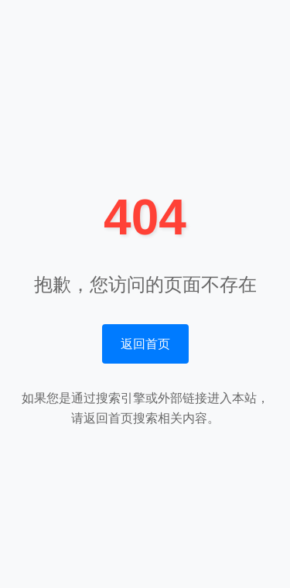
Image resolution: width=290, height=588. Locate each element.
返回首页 (145, 343)
